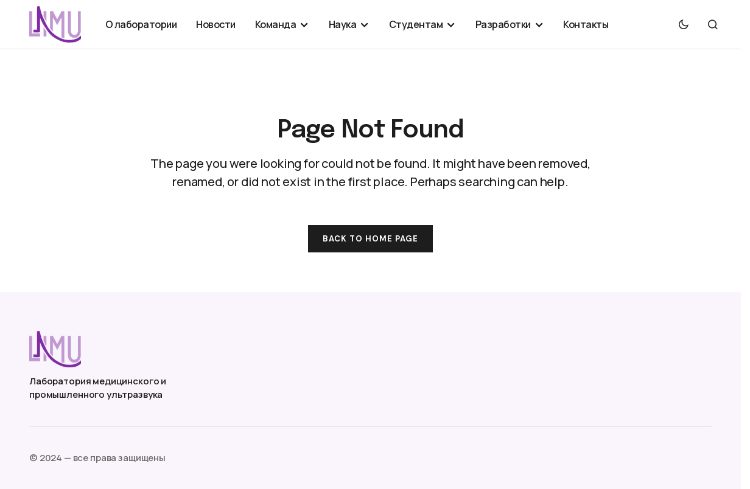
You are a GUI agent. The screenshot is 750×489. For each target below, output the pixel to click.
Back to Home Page (371, 239)
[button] (683, 24)
